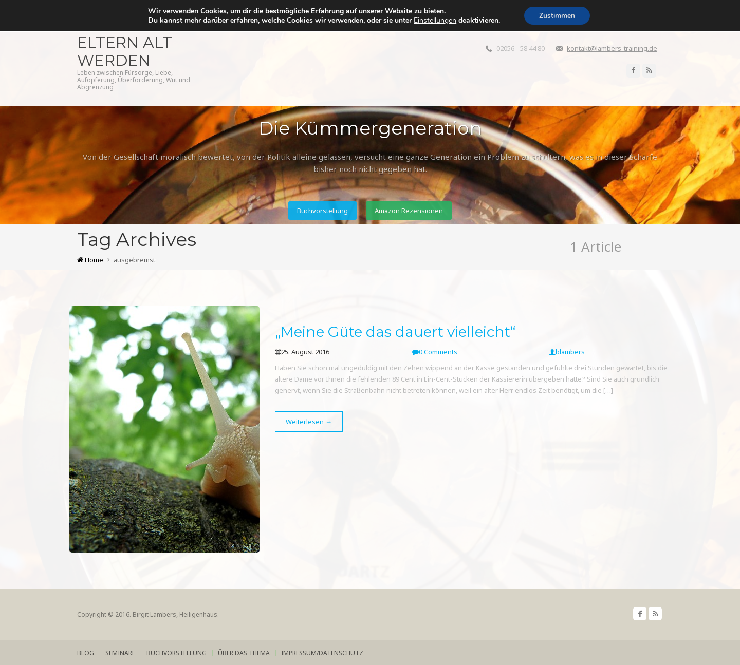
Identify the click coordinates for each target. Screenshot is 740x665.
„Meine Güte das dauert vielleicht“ (395, 331)
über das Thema (244, 653)
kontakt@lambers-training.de (612, 48)
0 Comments (434, 351)
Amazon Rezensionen (409, 210)
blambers (567, 351)
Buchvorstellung (322, 210)
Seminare (120, 653)
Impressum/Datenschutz (322, 653)
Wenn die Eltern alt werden (124, 42)
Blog (85, 653)
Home (90, 259)
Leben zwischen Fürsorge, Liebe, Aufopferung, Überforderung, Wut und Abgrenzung (133, 80)
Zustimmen (557, 16)
